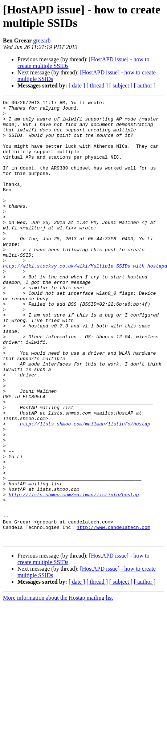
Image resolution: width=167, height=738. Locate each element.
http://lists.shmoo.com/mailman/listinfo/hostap (85, 489)
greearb (41, 40)
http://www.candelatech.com (113, 613)
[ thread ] (97, 85)
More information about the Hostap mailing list (58, 686)
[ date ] (77, 85)
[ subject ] (121, 85)
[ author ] (145, 85)
